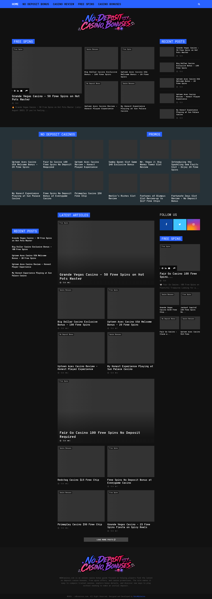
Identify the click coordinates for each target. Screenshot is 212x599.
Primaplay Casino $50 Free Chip (88, 194)
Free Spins (86, 4)
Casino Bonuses (109, 4)
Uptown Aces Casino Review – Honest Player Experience (101, 107)
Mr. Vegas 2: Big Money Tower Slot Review (150, 165)
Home (15, 4)
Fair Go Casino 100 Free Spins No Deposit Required (57, 165)
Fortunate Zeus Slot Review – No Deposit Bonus (184, 199)
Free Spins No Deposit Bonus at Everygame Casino (57, 196)
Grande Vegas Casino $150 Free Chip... (168, 310)
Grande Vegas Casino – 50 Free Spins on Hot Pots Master (46, 98)
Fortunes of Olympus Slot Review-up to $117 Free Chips (153, 199)
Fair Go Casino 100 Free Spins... (178, 275)
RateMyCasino (139, 596)
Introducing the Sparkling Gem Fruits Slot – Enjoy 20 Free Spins (184, 166)
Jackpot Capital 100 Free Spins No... (189, 310)
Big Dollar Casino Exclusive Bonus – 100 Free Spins (101, 73)
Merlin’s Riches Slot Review (122, 197)
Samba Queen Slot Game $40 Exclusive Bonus (123, 163)
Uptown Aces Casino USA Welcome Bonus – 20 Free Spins (135, 74)
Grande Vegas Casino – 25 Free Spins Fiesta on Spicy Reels (128, 526)
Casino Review (63, 4)
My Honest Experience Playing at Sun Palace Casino (133, 108)
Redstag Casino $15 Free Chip (78, 480)
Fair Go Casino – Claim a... (168, 333)
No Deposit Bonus (36, 4)
